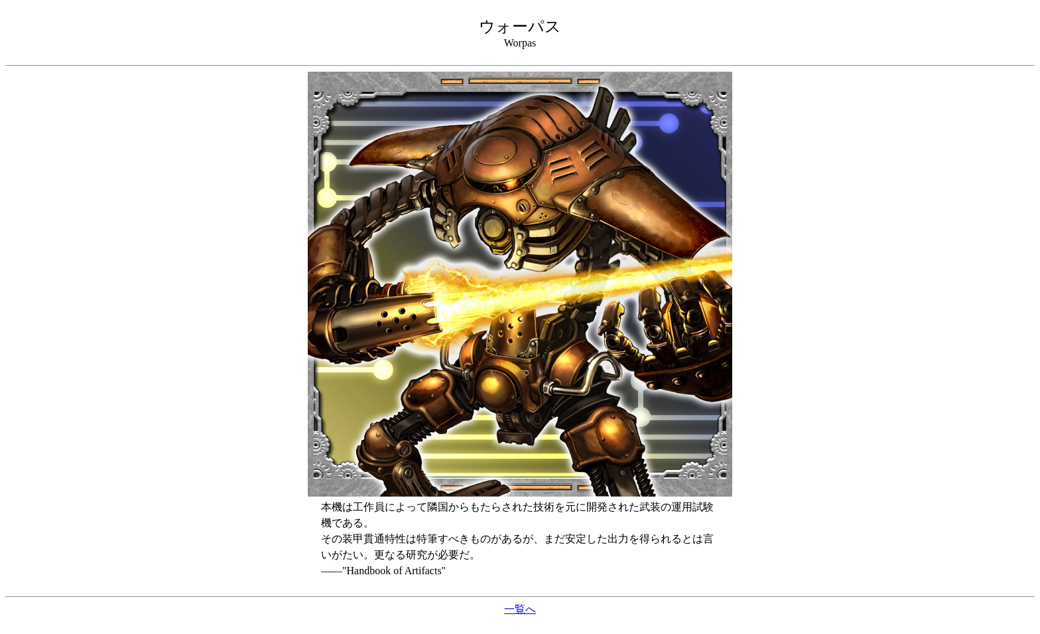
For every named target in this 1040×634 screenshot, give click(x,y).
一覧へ (520, 609)
